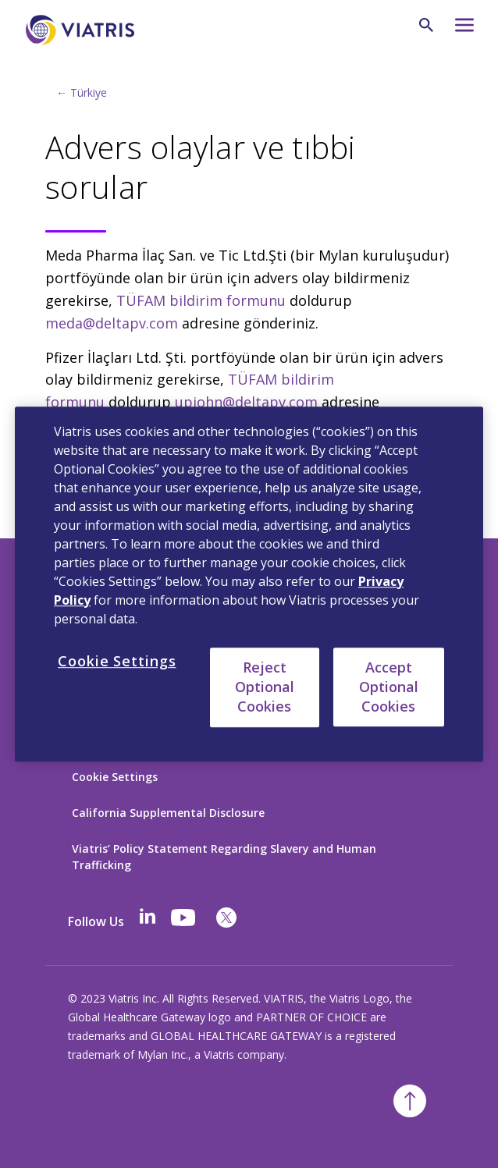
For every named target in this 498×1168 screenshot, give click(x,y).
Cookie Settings (115, 776)
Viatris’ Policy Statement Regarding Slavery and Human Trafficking (224, 856)
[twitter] (226, 917)
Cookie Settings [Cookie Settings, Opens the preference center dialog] (117, 660)
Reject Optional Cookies (264, 686)
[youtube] (184, 917)
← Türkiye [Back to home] (81, 92)
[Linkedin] (147, 917)
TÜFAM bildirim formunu (201, 300)
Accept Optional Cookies (388, 686)
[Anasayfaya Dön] (82, 30)
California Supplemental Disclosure (168, 812)
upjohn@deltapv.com (246, 401)
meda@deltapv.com (111, 323)
